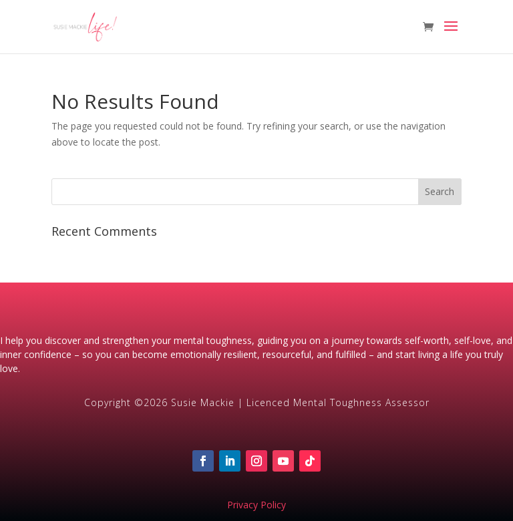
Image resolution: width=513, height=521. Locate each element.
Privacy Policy (256, 504)
